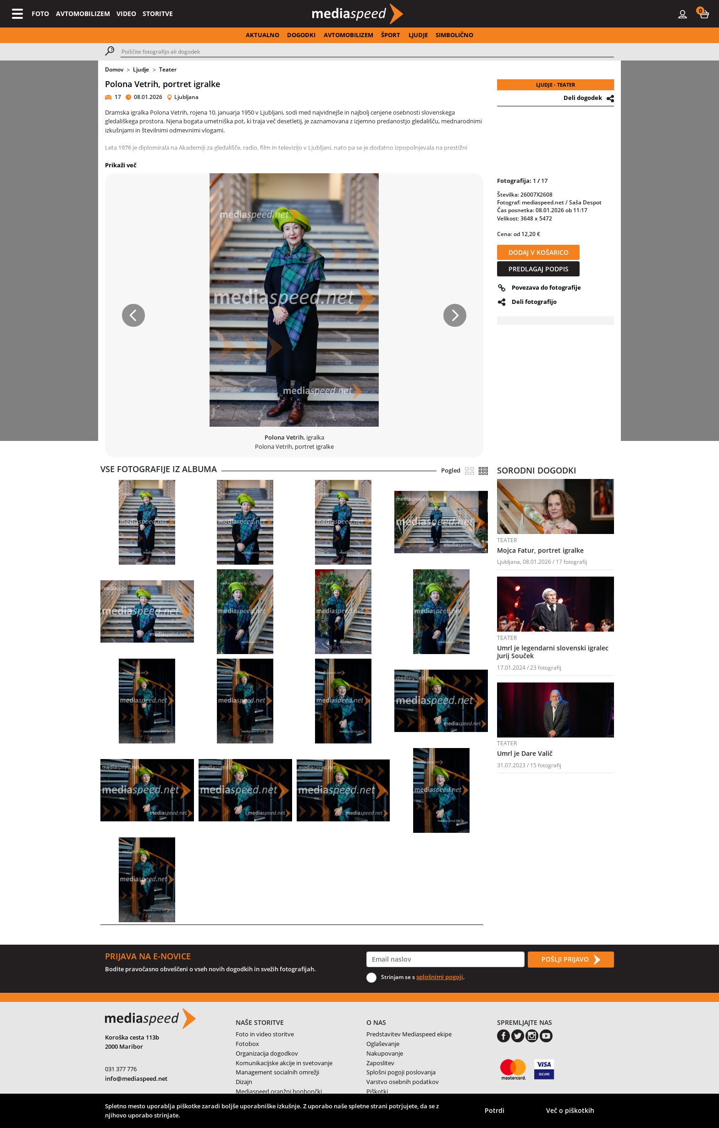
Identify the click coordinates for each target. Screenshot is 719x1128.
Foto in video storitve (265, 1034)
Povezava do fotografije (546, 287)
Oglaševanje (382, 1044)
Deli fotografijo (534, 301)
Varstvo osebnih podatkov (402, 1082)
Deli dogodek (583, 98)
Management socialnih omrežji (277, 1072)
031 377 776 (121, 1069)
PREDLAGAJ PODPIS (539, 268)
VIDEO (126, 13)
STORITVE (158, 13)
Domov (114, 69)
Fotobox (247, 1044)
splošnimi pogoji (439, 977)
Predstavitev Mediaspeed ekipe (409, 1034)
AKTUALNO (262, 35)
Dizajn (244, 1082)
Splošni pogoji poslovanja (401, 1072)
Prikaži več (121, 165)
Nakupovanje (384, 1053)
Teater (168, 69)
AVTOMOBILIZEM (83, 13)
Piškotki (377, 1091)
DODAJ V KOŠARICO (539, 252)
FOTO (40, 13)
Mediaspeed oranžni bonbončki (279, 1091)
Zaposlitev (380, 1063)
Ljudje (141, 69)
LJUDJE (418, 35)
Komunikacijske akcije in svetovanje (284, 1063)
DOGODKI (301, 35)
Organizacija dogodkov (267, 1053)
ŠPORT (390, 35)
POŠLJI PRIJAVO (571, 960)
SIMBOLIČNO (454, 35)
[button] (704, 14)
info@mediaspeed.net (136, 1078)
